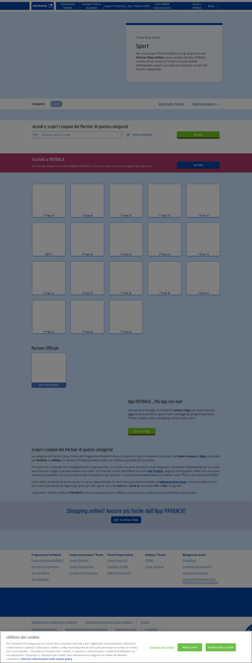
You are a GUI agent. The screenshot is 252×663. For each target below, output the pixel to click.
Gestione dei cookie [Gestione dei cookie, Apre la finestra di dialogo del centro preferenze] (162, 649)
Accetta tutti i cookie (221, 649)
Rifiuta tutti (190, 649)
